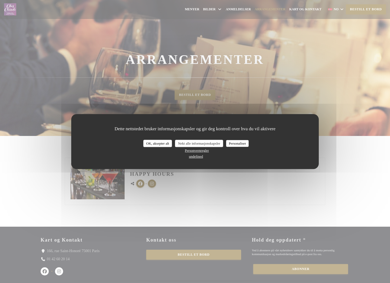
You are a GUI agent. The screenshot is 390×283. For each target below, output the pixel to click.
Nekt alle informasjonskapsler (199, 143)
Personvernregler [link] (197, 150)
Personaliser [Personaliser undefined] (237, 143)
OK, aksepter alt (157, 143)
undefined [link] (196, 156)
